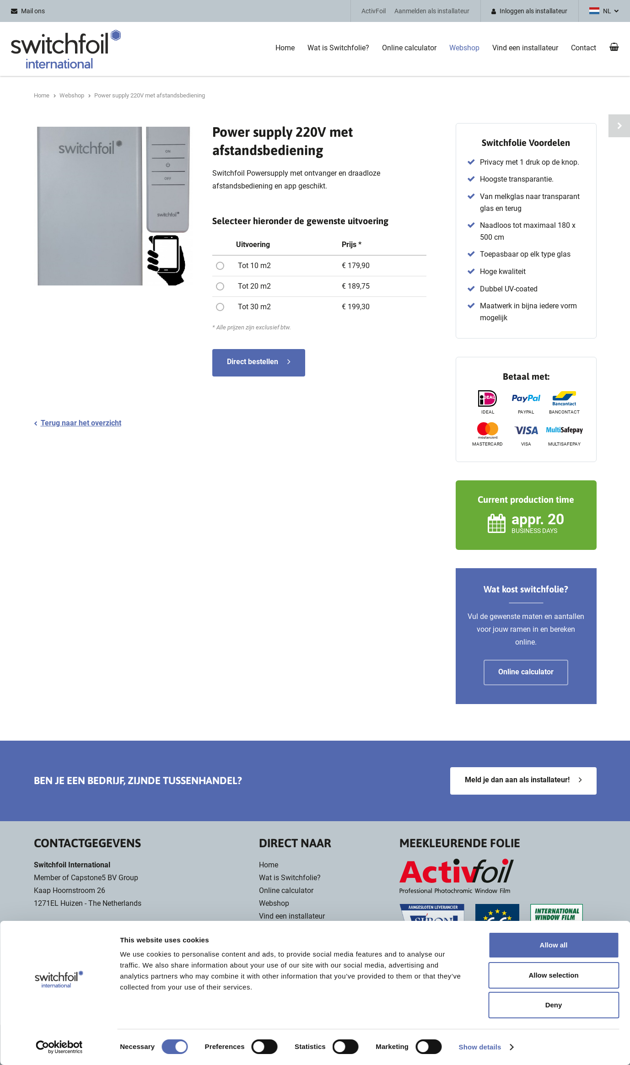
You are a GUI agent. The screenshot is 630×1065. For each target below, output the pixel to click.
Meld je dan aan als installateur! (517, 779)
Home (285, 47)
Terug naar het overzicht (81, 423)
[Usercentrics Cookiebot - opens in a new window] (59, 1047)
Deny (553, 1005)
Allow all (554, 945)
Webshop (464, 47)
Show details (480, 1047)
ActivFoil (373, 11)
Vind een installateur (525, 47)
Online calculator (409, 47)
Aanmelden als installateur (431, 11)
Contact (583, 47)
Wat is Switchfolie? (338, 47)
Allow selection (553, 975)
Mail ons (33, 11)
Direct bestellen (252, 361)
